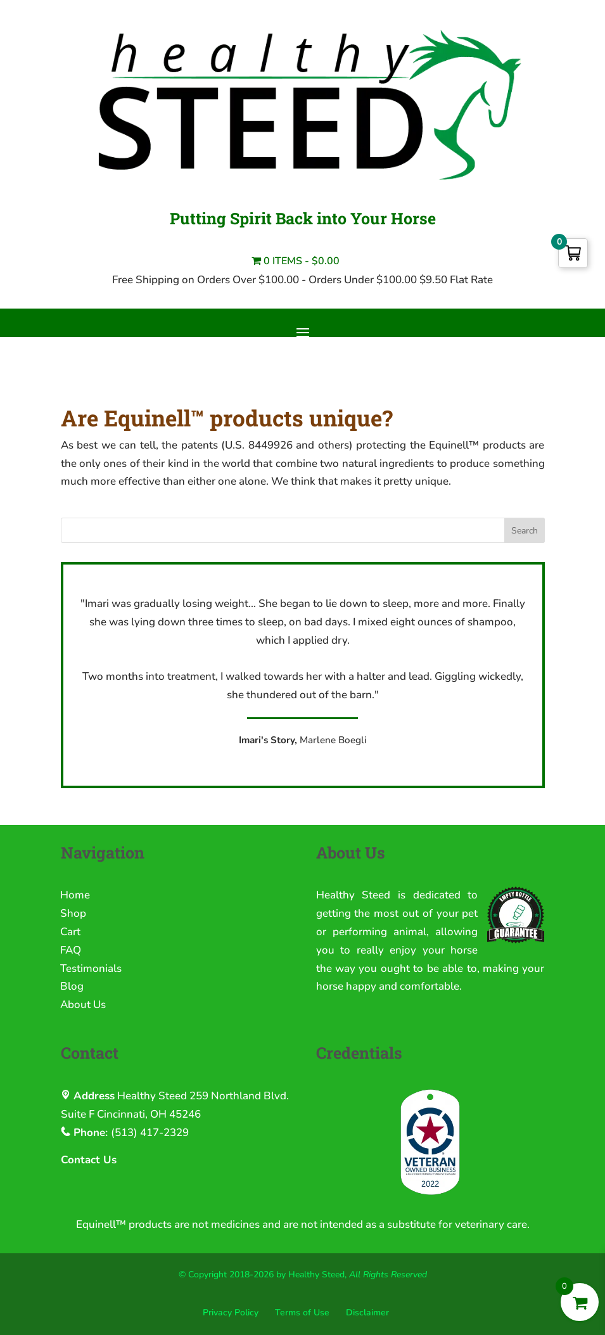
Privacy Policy (230, 1312)
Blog (72, 986)
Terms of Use (302, 1312)
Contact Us (89, 1160)
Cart (70, 931)
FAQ (70, 950)
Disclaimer (367, 1312)
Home (75, 895)
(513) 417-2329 (150, 1132)
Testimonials (91, 968)
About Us (83, 1004)
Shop (73, 913)
